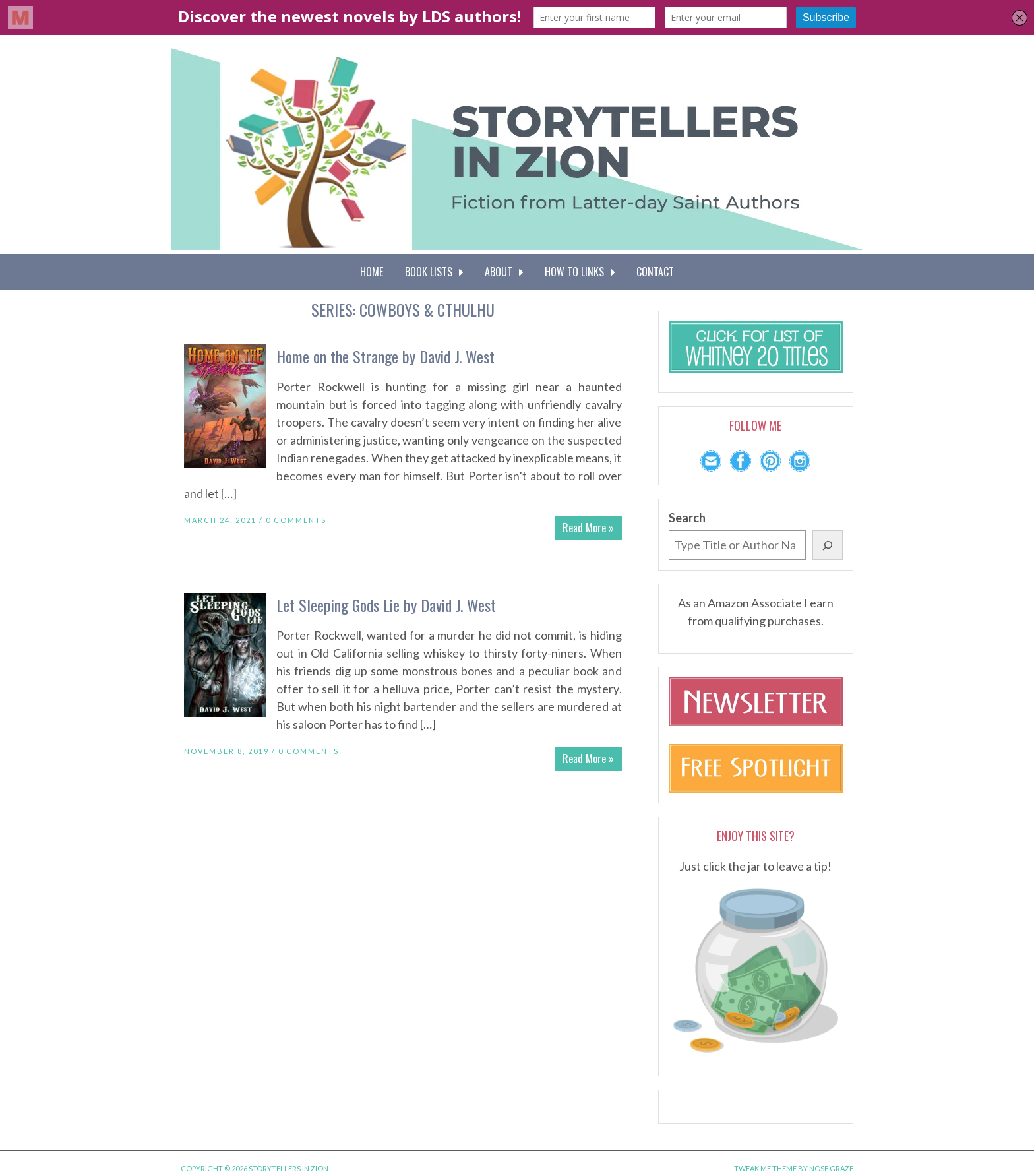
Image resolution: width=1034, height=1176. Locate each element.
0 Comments (296, 520)
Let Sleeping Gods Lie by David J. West (386, 605)
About (504, 272)
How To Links (580, 272)
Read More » (588, 528)
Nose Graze (831, 1168)
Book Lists (434, 272)
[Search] (827, 545)
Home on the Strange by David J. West (385, 356)
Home (371, 272)
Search (687, 518)
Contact (655, 272)
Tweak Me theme (765, 1168)
